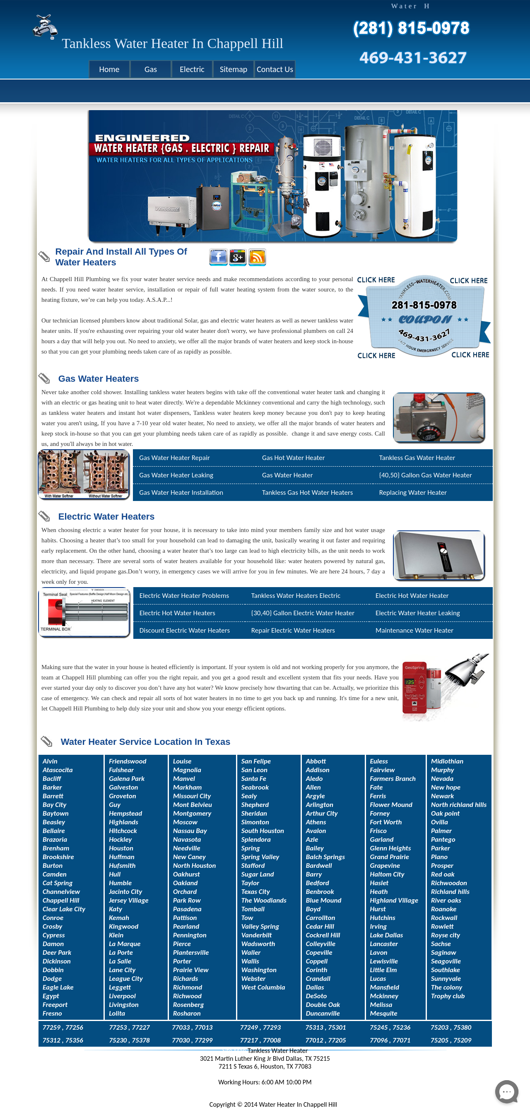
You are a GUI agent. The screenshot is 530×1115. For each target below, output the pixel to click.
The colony (446, 987)
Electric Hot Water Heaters (177, 613)
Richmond (187, 987)
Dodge (52, 978)
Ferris (378, 796)
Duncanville (323, 1013)
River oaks (446, 900)
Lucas (378, 978)
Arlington (319, 804)
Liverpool (122, 996)
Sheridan (254, 813)
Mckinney (384, 996)
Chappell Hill (61, 900)
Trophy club (448, 996)
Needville (186, 848)
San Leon (254, 770)
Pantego (443, 839)
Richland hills (450, 891)
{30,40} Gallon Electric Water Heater (302, 613)
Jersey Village (129, 900)
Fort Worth (386, 822)
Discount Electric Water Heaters (185, 630)
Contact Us (275, 69)
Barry (314, 874)
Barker (52, 787)
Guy (114, 804)
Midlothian (447, 761)
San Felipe (256, 761)
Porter (182, 961)
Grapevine (385, 865)
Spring (250, 848)
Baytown (56, 813)
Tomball (253, 909)
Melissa (381, 1004)
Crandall (318, 978)
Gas (151, 69)
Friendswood (127, 761)
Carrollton (320, 917)
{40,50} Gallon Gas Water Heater (425, 475)
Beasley (54, 822)
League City (126, 978)
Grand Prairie (389, 857)
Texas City (255, 891)
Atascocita (58, 770)
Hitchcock (123, 830)
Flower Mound (391, 804)
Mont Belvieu (192, 804)
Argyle (315, 796)
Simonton (255, 822)
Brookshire (58, 857)
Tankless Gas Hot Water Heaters (307, 492)
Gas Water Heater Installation (181, 492)
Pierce (182, 943)
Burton (53, 865)
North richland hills (459, 804)
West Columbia (263, 987)
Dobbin (53, 970)
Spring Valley (260, 857)
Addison (318, 770)
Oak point (445, 813)
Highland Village (394, 900)
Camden (55, 874)
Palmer (441, 830)
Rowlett (442, 926)
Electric (192, 69)
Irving (378, 926)
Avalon (316, 830)
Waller (250, 952)
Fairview (382, 770)
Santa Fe (253, 778)
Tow (247, 917)
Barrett (53, 796)
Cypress (54, 935)
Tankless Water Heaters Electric (295, 595)
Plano (439, 857)
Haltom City (387, 874)
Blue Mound (324, 900)
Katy (115, 909)
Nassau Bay (190, 830)
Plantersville (191, 952)
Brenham (56, 848)
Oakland (185, 883)
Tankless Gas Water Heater (417, 457)
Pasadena (187, 909)
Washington (259, 970)
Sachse (441, 943)
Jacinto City (125, 891)
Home (109, 69)
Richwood (187, 996)
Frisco (378, 830)
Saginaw (443, 952)
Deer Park (57, 952)
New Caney (189, 857)
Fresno (52, 1013)
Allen (313, 787)
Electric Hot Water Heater (412, 595)
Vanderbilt (256, 935)
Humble (120, 883)
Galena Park (127, 778)
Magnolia (187, 770)
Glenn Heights (390, 848)
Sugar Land (257, 874)
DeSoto (316, 996)
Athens (316, 822)
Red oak (443, 874)
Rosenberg (188, 1004)
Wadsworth (258, 943)
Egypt (51, 996)
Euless (379, 761)
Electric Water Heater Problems (184, 595)
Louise (182, 761)
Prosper (442, 865)
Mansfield (384, 987)
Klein (116, 935)
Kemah (119, 917)
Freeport (55, 1004)
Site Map (235, 1051)
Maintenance (394, 630)
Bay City (54, 804)
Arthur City (322, 813)
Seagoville (446, 961)
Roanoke (443, 909)
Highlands (123, 822)
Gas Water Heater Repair (174, 457)
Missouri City (192, 796)
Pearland (186, 926)
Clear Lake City (64, 909)
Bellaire (54, 830)
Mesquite (384, 1013)
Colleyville (320, 943)
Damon (53, 943)
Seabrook (255, 787)
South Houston (262, 830)
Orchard (185, 891)
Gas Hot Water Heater (293, 457)
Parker (440, 848)
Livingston (124, 1004)
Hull (114, 874)
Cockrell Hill (323, 935)
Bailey (315, 848)
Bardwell (319, 865)
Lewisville (384, 961)
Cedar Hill (320, 926)
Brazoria (55, 839)
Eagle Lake (58, 987)
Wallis (250, 961)
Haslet (379, 883)
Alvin (50, 761)
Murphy (442, 770)
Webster (253, 978)
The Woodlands (264, 900)
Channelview (61, 891)
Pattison (185, 917)
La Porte (121, 952)
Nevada (442, 778)
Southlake (445, 970)
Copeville (319, 952)
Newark (442, 796)
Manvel (184, 778)
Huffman (122, 857)
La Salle (120, 961)
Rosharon (187, 1013)
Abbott (316, 761)
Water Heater (433, 630)
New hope (445, 787)
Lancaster (384, 943)
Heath (379, 891)
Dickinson (57, 961)
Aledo (314, 778)
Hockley (120, 839)
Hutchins (382, 917)
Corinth (317, 970)
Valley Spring (260, 926)
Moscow (185, 822)
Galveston (123, 787)
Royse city (445, 935)
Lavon (379, 952)
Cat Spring (58, 883)
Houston (121, 848)
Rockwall (444, 917)
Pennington (190, 935)
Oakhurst (186, 874)
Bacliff (52, 778)
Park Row (187, 900)
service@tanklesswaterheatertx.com (265, 1090)
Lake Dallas (386, 935)
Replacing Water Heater (413, 492)
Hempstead (125, 813)
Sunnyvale (446, 978)
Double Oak (323, 1004)
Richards (185, 978)
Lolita (117, 1013)
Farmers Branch (393, 778)
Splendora (256, 839)
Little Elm (383, 970)
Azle (312, 839)
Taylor (250, 883)
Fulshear (121, 770)
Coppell (317, 961)
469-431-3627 (265, 1074)
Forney (380, 813)
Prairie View (191, 970)
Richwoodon (449, 883)
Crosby (52, 926)
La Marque (124, 943)
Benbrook (320, 891)
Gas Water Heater (287, 475)
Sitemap (233, 69)
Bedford (317, 883)
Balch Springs (325, 857)
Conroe (53, 917)
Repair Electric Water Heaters (293, 630)
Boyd (313, 909)
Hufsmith (122, 865)
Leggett (120, 987)
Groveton (122, 796)
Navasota (187, 839)
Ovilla (439, 822)
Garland (382, 839)
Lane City (122, 970)
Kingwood (123, 926)
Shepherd (255, 804)
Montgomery (192, 813)
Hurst (378, 909)
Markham (187, 787)
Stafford (253, 865)
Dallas (315, 987)
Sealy (249, 796)
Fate (376, 787)
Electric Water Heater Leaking (418, 613)
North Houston (194, 865)
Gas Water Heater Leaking (176, 475)
